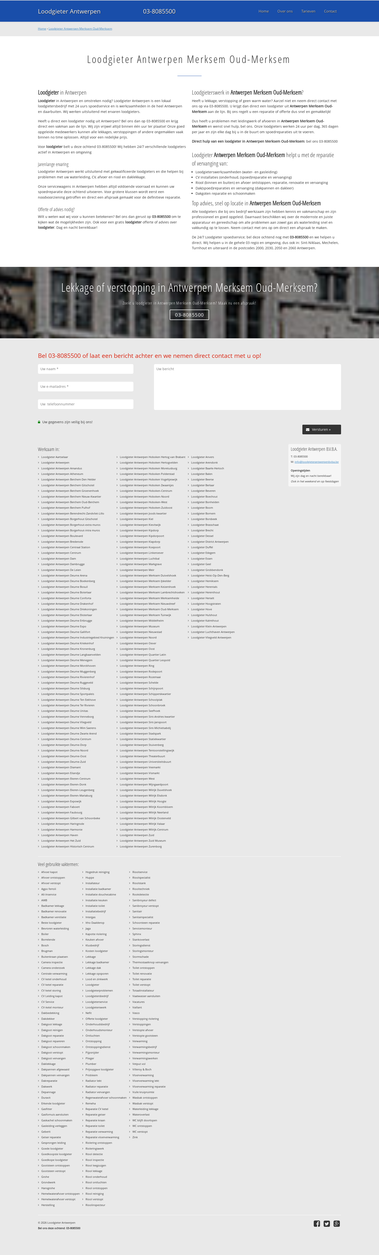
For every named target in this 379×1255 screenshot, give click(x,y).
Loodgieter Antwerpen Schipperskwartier (145, 694)
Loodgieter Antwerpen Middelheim (142, 620)
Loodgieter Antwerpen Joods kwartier (143, 513)
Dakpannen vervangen (55, 1075)
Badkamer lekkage (52, 906)
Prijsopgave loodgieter (100, 1069)
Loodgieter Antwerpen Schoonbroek (142, 705)
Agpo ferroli (48, 889)
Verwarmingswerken (145, 1058)
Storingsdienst (141, 945)
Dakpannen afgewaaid (55, 1069)
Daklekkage (48, 1064)
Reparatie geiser (95, 1114)
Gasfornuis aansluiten (55, 1114)
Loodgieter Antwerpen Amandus (61, 468)
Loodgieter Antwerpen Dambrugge (63, 564)
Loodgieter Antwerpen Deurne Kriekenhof (67, 643)
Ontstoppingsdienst (98, 1047)
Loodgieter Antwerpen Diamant (61, 767)
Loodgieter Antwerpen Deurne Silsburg (65, 688)
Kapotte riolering (96, 934)
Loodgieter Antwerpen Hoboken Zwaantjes (147, 485)
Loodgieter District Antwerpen (210, 541)
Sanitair (137, 911)
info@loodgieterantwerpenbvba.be (317, 462)
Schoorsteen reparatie (146, 922)
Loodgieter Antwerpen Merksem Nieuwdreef (147, 603)
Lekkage (91, 956)
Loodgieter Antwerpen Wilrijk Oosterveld (145, 818)
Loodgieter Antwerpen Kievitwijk (140, 525)
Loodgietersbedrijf (97, 996)
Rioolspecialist (141, 877)
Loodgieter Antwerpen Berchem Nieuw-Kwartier (71, 496)
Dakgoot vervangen (53, 1058)
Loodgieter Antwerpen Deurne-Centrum (66, 739)
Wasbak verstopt (142, 1103)
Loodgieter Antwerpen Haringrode (62, 823)
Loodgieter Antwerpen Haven (59, 835)
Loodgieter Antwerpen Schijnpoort (141, 688)
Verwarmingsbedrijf (144, 1047)
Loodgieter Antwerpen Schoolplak (141, 699)
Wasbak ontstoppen (145, 1097)
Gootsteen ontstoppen (55, 1165)
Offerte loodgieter (97, 1018)
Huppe (90, 877)
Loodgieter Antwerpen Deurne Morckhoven (68, 665)
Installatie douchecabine (101, 894)
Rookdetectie (140, 894)
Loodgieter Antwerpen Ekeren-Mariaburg (66, 795)
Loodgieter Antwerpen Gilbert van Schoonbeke (70, 818)
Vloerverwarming (143, 1075)
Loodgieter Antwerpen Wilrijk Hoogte (143, 801)
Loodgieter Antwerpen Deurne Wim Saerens (68, 728)
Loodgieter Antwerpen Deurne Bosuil (64, 587)
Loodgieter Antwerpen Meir (137, 570)
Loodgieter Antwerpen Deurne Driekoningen (69, 609)
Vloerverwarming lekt (145, 1080)
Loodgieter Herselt (202, 598)
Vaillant (137, 1007)
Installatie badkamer (98, 889)
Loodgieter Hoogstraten (206, 603)
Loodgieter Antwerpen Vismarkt (140, 773)
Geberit (46, 1131)
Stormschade (140, 956)
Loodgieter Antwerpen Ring (137, 665)
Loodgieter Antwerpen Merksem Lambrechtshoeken (152, 592)
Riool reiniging (95, 1193)
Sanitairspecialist (142, 917)
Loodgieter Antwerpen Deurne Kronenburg (68, 649)
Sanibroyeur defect (144, 900)
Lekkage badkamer (97, 962)
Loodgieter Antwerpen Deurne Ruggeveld (67, 682)
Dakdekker (48, 1018)
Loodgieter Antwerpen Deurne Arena (64, 575)
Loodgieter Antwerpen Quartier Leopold (145, 660)
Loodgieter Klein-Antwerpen (208, 626)
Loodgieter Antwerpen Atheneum (62, 474)
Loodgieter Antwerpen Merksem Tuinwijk (145, 615)
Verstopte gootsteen (145, 1035)
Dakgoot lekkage (51, 1024)
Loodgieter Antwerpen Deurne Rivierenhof (68, 677)
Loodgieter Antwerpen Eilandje (60, 773)
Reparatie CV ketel (97, 1109)
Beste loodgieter (51, 922)
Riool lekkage (94, 1171)
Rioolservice (139, 872)
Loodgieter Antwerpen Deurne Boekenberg (68, 581)
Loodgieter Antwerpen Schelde (139, 682)
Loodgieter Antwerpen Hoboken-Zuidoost (146, 507)
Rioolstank (139, 883)
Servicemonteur (142, 928)
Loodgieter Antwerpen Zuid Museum (143, 840)
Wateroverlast (141, 1114)
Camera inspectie (52, 962)
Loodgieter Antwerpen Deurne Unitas (64, 711)
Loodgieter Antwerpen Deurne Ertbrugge (66, 620)
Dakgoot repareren (53, 1041)
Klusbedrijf (92, 945)
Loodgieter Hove (201, 609)
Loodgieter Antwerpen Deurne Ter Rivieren (68, 705)
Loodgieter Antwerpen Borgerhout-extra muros (70, 525)
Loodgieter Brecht (202, 530)
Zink (135, 1137)
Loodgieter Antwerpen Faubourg (61, 812)
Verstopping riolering (145, 1018)
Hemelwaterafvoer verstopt (58, 1199)
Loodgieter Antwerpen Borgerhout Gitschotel (69, 519)
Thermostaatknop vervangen (150, 962)
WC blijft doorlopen (144, 1120)
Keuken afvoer (95, 939)
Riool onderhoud (96, 1177)
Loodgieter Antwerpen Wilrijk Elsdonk (143, 795)
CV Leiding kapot (52, 996)
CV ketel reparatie (52, 984)
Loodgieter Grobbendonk (207, 570)
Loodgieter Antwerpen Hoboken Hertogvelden (149, 462)
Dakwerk (46, 1086)
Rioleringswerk (95, 1148)
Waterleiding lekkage (145, 1109)
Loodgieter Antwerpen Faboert (60, 807)
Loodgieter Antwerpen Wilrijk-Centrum (144, 829)
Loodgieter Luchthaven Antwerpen (213, 632)
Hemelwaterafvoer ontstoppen (60, 1193)
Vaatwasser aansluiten (146, 996)
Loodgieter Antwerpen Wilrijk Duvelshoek (146, 790)
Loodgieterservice (97, 1002)
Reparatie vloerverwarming (102, 1137)
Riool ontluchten (96, 1182)
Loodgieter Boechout (204, 496)
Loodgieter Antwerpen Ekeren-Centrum (65, 778)
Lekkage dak (93, 968)
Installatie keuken (97, 900)
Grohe (45, 1177)
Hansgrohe (48, 1188)
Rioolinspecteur (95, 1205)
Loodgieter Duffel (202, 547)
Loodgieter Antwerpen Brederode (62, 541)
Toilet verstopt (141, 984)
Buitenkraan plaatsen (54, 956)
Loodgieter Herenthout (205, 592)
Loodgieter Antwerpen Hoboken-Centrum (146, 490)
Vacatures (138, 1002)
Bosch (45, 945)
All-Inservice (48, 894)
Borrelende (48, 939)
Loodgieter (92, 984)
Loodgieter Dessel (202, 536)
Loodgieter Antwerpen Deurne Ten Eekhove (68, 699)
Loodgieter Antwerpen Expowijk (61, 801)
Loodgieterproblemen (99, 990)
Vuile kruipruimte (143, 1092)
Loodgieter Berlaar (202, 485)
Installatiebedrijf (96, 911)
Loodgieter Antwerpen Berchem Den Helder (68, 479)
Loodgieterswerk (96, 1007)
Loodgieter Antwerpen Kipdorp (139, 530)
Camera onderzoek (53, 968)
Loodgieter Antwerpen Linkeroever (141, 553)
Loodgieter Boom (202, 507)
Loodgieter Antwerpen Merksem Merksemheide (149, 598)
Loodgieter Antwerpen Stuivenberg (142, 745)
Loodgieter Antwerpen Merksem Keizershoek (148, 587)
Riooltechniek (141, 889)
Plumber (91, 1064)
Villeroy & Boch (142, 1069)
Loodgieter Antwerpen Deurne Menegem (66, 660)
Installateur (93, 883)
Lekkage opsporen (97, 973)
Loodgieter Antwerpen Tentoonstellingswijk (147, 750)
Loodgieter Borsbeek (204, 519)
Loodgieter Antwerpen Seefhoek (140, 711)
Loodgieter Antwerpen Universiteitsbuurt (145, 761)
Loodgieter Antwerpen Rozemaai (140, 677)
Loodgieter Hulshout (204, 615)
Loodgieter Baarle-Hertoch (207, 468)
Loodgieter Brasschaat (205, 525)
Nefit (89, 1013)
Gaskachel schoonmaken (56, 1120)
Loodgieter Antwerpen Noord (138, 637)
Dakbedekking (50, 1013)
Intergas (90, 917)
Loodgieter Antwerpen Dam (58, 558)
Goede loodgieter (52, 1148)
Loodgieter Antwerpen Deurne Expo (63, 626)
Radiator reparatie (97, 1086)
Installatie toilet (95, 906)
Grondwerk (48, 1182)
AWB (44, 900)
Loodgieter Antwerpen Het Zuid (61, 840)
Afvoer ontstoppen (53, 877)
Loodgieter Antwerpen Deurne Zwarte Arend (69, 733)
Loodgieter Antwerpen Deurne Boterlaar (66, 592)
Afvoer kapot (49, 872)
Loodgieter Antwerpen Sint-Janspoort (143, 722)
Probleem (92, 1075)
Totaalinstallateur (143, 990)
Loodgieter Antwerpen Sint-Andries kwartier (147, 716)
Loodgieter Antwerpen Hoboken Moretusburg (148, 468)
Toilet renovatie (142, 973)
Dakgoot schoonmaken (55, 1047)
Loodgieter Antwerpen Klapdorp (140, 541)
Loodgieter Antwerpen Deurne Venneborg (67, 716)
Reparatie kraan (95, 1120)
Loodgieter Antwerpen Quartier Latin (143, 654)
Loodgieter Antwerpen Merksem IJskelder (145, 581)
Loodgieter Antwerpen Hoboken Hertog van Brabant (152, 457)
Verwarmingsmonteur (146, 1052)
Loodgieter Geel (201, 564)
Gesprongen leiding (53, 1142)
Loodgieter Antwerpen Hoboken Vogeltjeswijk (148, 479)
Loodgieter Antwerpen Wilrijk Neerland (144, 812)
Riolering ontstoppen (99, 1142)
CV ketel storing (51, 990)
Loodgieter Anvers (202, 457)
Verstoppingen (141, 1024)
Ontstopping (94, 1041)
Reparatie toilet (95, 1126)
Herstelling (48, 1205)
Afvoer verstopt (51, 883)
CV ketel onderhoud (53, 979)
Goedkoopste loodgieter (56, 1154)
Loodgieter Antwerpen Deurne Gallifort (65, 632)
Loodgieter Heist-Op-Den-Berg (210, 575)
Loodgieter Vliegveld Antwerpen (211, 637)
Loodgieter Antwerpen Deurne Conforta (66, 598)
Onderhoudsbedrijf (98, 1024)
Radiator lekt (94, 1080)
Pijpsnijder (92, 1052)
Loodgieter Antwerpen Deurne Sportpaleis (67, 694)
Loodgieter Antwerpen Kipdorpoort (142, 536)
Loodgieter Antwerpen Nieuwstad (141, 632)
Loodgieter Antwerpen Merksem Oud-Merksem (80, 29)
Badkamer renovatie (53, 911)
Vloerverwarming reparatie (149, 1086)
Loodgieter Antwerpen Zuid (137, 835)
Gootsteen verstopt (53, 1171)
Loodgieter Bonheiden (205, 502)
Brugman (47, 951)
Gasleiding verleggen (54, 1126)
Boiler (45, 934)
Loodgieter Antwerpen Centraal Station (65, 547)
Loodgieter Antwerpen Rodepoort (141, 671)
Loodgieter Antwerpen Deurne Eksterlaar (66, 615)
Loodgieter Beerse (202, 479)
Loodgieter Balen (201, 474)
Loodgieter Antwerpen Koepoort (140, 547)
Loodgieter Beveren (203, 490)
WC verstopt (140, 1131)
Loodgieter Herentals (204, 587)
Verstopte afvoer (142, 1030)
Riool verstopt (94, 1199)
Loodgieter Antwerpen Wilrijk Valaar (142, 823)
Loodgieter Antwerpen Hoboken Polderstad (147, 474)
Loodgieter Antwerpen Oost (137, 649)
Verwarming (139, 1041)
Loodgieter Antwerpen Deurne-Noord (64, 750)
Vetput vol (139, 1064)
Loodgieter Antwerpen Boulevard (62, 536)
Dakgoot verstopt (52, 1052)
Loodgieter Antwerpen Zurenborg (141, 846)
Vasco (136, 1013)
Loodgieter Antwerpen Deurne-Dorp (64, 745)
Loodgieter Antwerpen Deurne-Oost (63, 756)
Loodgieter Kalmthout (205, 620)
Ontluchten (93, 1035)
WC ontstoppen (142, 1126)
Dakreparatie (49, 1080)
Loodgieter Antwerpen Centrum (61, 553)
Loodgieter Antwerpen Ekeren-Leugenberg (67, 790)
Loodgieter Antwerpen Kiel (136, 519)
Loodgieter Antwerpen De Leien (61, 570)
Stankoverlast (140, 939)
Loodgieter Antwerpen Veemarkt (140, 767)
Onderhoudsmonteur (99, 1030)
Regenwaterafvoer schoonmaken (106, 1097)
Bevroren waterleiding (55, 928)
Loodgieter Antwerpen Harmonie (61, 829)
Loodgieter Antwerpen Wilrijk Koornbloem (146, 807)
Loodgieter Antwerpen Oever (138, 643)
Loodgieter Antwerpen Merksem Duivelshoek (148, 575)
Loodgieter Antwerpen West (137, 778)
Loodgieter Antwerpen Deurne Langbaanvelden (71, 654)
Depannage (48, 1092)
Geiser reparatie (51, 1137)
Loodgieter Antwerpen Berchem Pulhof (65, 507)
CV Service (47, 1002)
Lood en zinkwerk (97, 979)
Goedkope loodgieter (54, 1160)
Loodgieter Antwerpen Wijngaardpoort (144, 784)
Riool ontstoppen (97, 1188)
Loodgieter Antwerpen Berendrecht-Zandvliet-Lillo (72, 513)
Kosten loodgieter (97, 951)
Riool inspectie (95, 1160)
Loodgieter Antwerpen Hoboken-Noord (144, 496)
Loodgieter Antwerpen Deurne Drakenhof (67, 603)
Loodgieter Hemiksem (205, 581)
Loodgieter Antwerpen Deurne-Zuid (63, 761)
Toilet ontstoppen (143, 968)
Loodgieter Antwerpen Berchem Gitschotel (67, 485)
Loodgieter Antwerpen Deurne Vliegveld (66, 722)
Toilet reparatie (141, 979)
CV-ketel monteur (52, 1007)
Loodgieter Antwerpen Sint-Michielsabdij (145, 728)
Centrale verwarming (54, 973)
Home (42, 29)
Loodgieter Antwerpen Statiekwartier (143, 739)
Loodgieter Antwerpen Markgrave (141, 564)
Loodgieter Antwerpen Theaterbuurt (142, 756)
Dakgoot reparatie (52, 1035)
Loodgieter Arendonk (204, 462)
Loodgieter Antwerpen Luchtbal (140, 558)
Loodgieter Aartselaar (54, 457)
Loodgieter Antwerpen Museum (140, 626)
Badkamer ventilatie (53, 917)
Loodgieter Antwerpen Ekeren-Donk (63, 784)
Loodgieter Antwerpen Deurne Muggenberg (68, 671)
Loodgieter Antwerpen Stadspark (140, 733)
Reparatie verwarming (99, 1131)
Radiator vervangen (98, 1092)
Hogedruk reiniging (97, 872)
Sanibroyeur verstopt (145, 906)
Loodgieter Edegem (203, 553)
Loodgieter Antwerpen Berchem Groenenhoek (70, 490)
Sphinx (136, 934)
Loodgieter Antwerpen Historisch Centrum (67, 846)
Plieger (90, 1058)
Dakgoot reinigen (52, 1030)
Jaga (88, 928)
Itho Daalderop (95, 922)
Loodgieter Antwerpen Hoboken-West (143, 502)
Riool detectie (94, 1154)
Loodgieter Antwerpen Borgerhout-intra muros (70, 530)
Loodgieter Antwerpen (69, 11)
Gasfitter (46, 1109)
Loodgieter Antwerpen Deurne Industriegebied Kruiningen (77, 637)
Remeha (91, 1103)
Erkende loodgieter (53, 1103)
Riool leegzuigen (96, 1165)
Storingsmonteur (142, 951)
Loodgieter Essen (201, 558)
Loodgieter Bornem (203, 513)
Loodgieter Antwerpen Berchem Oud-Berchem (70, 502)
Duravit (46, 1097)
